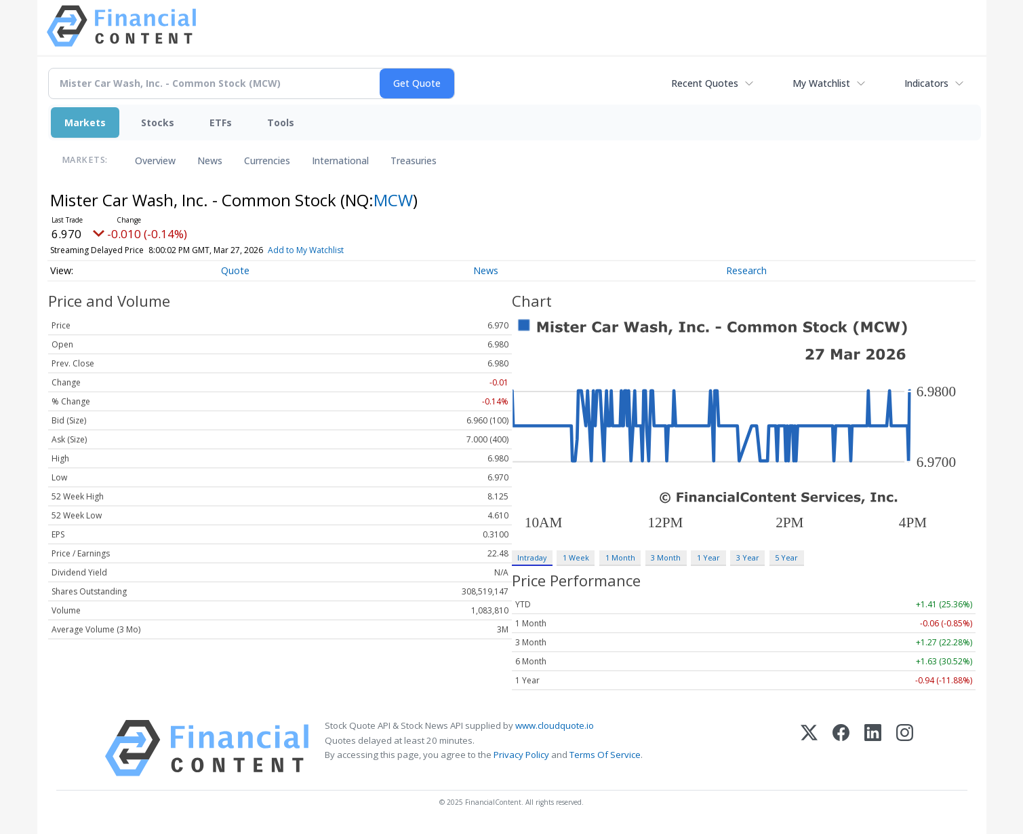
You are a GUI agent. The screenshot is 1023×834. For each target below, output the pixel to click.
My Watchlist (821, 83)
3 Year (747, 557)
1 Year (708, 557)
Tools (280, 122)
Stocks (157, 122)
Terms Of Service (605, 754)
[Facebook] (841, 748)
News (209, 160)
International (340, 160)
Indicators (926, 83)
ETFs (220, 122)
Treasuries (413, 160)
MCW (393, 200)
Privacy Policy (521, 754)
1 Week (576, 557)
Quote (235, 270)
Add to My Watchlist (330, 250)
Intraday (531, 557)
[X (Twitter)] (809, 748)
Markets (85, 122)
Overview (155, 160)
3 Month (666, 557)
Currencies (267, 160)
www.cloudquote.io (554, 725)
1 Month (620, 557)
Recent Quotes (704, 83)
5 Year (786, 557)
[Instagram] (905, 748)
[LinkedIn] (873, 748)
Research (746, 270)
